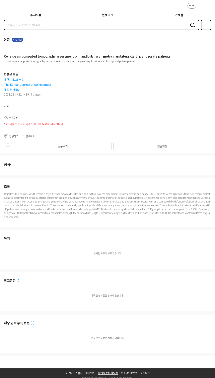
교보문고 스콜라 (73, 373)
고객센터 (200, 7)
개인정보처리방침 (108, 373)
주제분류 (35, 15)
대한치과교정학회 (14, 80)
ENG (209, 7)
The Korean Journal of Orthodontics (27, 85)
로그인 (191, 5)
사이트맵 (145, 373)
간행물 (179, 15)
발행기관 (107, 15)
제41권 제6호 (12, 90)
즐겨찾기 (205, 29)
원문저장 (162, 146)
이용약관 (90, 373)
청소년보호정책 (129, 373)
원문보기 (63, 146)
